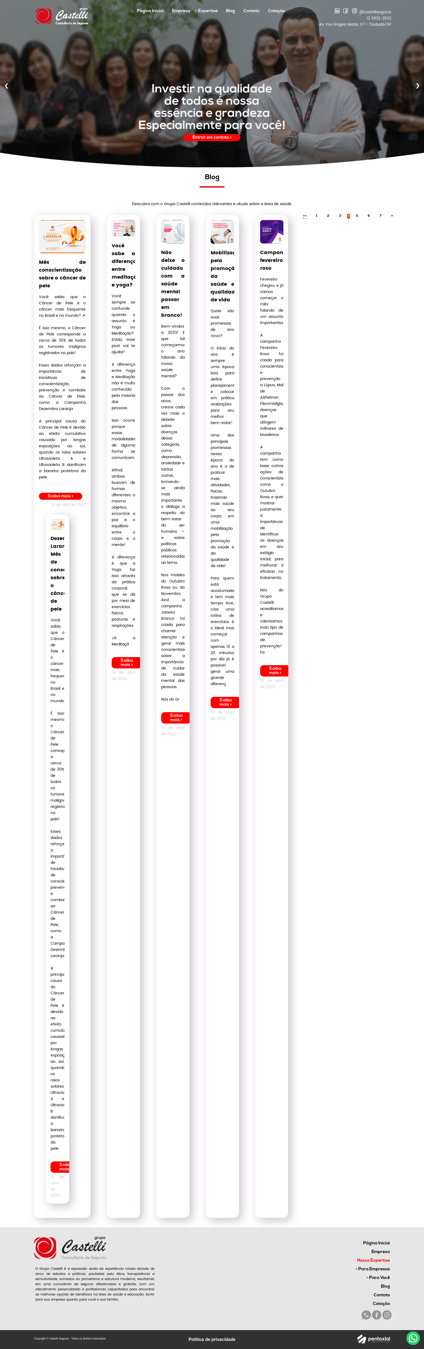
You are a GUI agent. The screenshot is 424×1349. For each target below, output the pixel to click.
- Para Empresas (373, 1269)
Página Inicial (150, 11)
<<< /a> (305, 216)
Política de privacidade (211, 1339)
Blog (230, 11)
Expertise (206, 11)
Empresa (181, 11)
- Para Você (378, 1278)
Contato (251, 11)
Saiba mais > (60, 496)
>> (392, 216)
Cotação (276, 11)
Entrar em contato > (212, 137)
